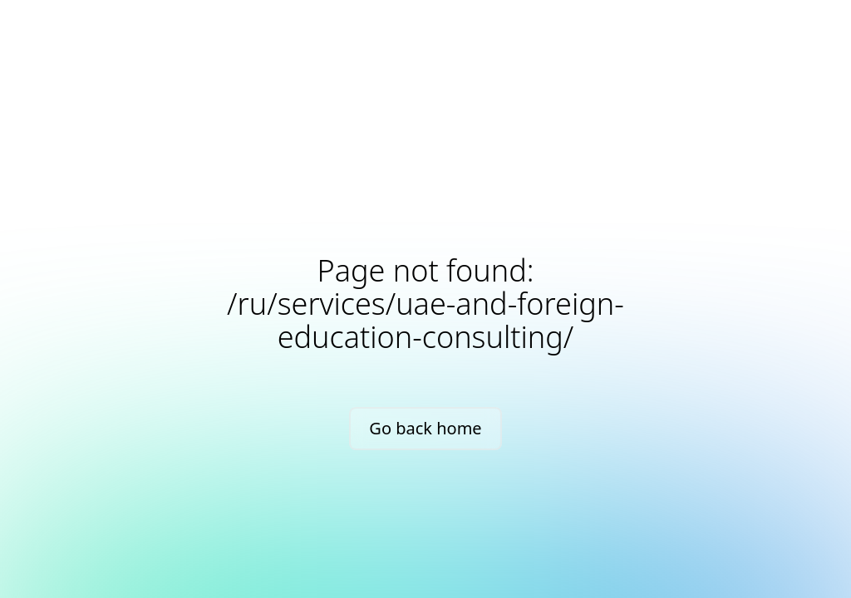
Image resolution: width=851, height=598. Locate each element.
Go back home (425, 428)
